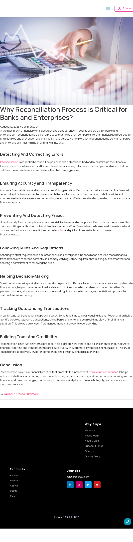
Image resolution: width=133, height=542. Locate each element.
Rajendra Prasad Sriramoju (20, 394)
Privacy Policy (93, 456)
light (60, 230)
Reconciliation (9, 162)
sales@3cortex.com (78, 476)
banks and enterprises (103, 372)
